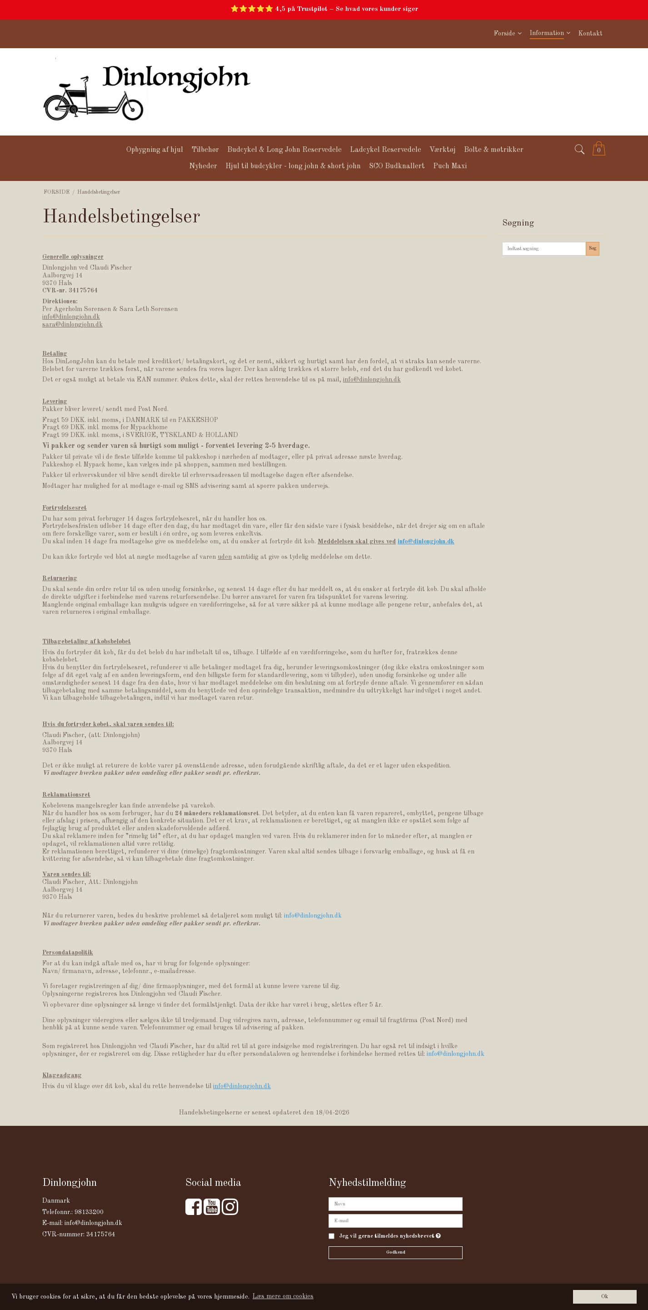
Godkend (395, 1252)
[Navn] (396, 1204)
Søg (593, 248)
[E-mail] (396, 1221)
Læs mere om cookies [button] (283, 1296)
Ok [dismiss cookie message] (604, 1297)
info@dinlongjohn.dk (93, 1223)
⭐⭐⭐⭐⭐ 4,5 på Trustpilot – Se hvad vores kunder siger (324, 9)
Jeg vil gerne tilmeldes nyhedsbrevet (390, 1236)
